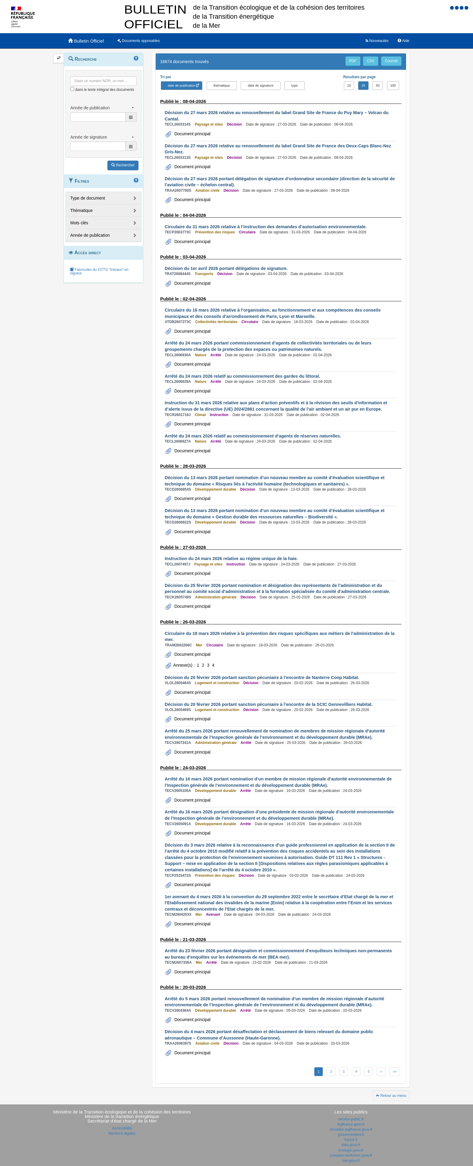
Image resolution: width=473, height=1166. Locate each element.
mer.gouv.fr (351, 1160)
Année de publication (90, 235)
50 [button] (377, 85)
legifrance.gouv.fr (351, 1124)
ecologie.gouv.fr (351, 1150)
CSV (370, 61)
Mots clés (79, 222)
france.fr (350, 1140)
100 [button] (393, 85)
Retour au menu (391, 1096)
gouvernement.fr (351, 1134)
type (294, 85)
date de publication (181, 85)
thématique (222, 85)
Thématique (81, 210)
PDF (353, 61)
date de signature (260, 85)
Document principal (192, 133)
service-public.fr (350, 1119)
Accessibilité (122, 1128)
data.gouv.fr (350, 1145)
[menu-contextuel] (72, 89)
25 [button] (363, 85)
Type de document (87, 198)
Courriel (391, 61)
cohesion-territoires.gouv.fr (351, 1155)
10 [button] (349, 85)
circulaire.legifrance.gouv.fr (351, 1129)
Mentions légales (121, 1133)
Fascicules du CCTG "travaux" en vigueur (99, 271)
